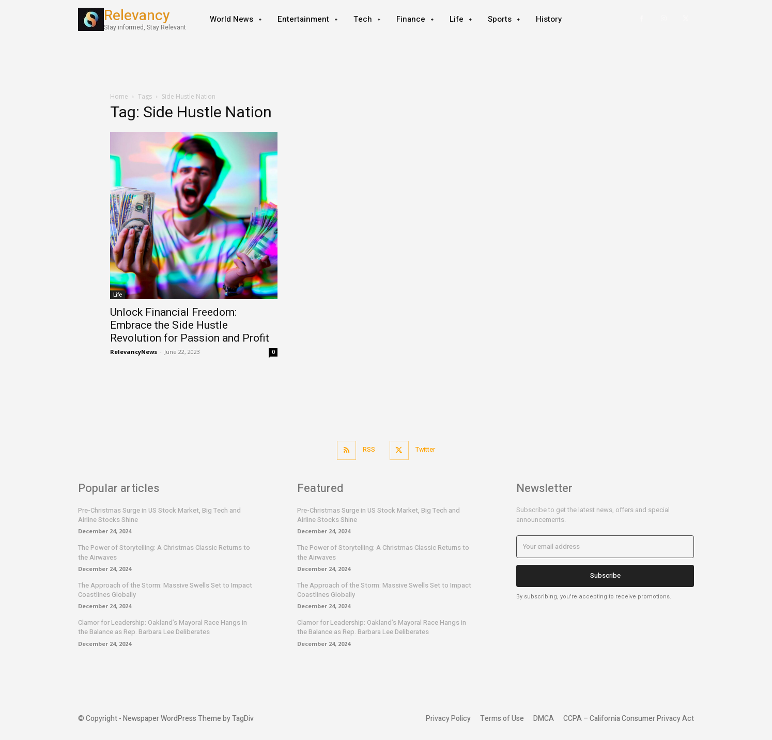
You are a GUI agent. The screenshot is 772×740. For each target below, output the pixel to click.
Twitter (426, 450)
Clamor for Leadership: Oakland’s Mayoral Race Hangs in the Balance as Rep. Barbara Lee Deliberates (162, 626)
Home (119, 96)
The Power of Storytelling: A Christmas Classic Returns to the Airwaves (164, 551)
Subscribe (605, 575)
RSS (368, 450)
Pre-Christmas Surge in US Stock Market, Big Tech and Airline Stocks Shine (159, 514)
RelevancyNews (133, 352)
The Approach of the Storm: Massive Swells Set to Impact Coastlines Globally (165, 589)
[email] (605, 546)
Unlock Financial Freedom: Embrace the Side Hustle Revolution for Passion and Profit (189, 325)
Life (117, 294)
